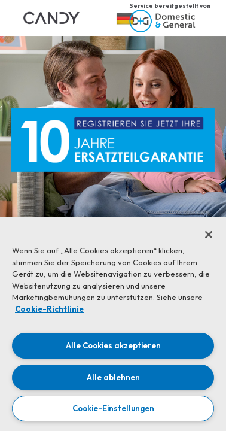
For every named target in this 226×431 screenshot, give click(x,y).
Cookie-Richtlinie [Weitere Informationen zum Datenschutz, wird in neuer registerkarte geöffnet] (49, 309)
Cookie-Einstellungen (113, 408)
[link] (51, 18)
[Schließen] (209, 234)
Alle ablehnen (113, 377)
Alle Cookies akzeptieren (113, 345)
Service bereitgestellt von (169, 6)
